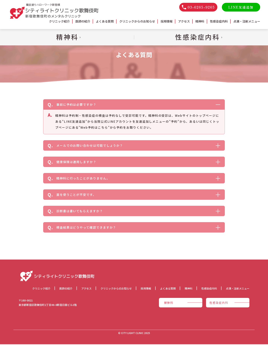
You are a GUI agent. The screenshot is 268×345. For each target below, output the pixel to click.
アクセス (184, 21)
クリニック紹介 (59, 21)
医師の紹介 (82, 21)
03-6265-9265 (198, 7)
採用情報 (167, 21)
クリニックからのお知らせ (137, 21)
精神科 (199, 21)
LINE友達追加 (240, 7)
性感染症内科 (219, 21)
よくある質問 (105, 21)
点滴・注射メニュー (246, 21)
